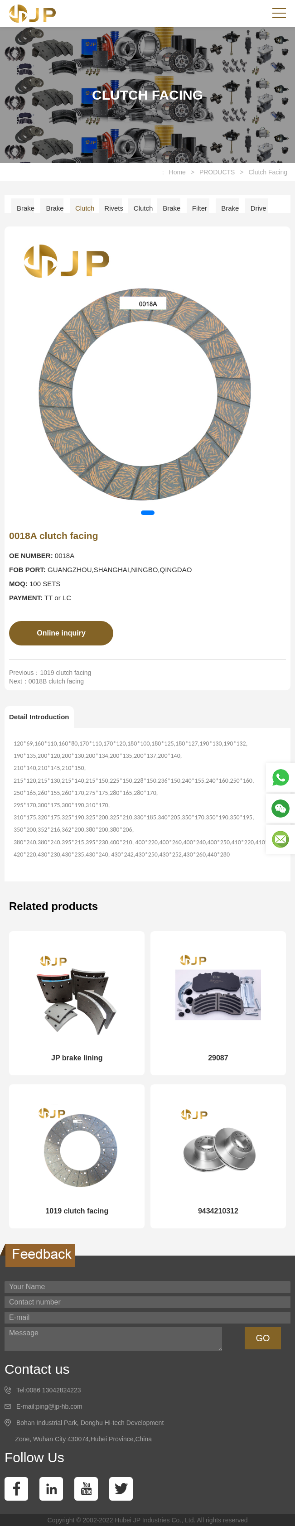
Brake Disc (171, 211)
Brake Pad (54, 211)
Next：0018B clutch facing (46, 681)
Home (177, 172)
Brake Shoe (229, 211)
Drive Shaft (258, 211)
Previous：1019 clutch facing (50, 672)
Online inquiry (61, 633)
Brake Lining (25, 211)
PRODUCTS (217, 172)
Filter (199, 208)
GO (263, 1338)
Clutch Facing (267, 172)
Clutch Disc (142, 211)
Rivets (112, 208)
